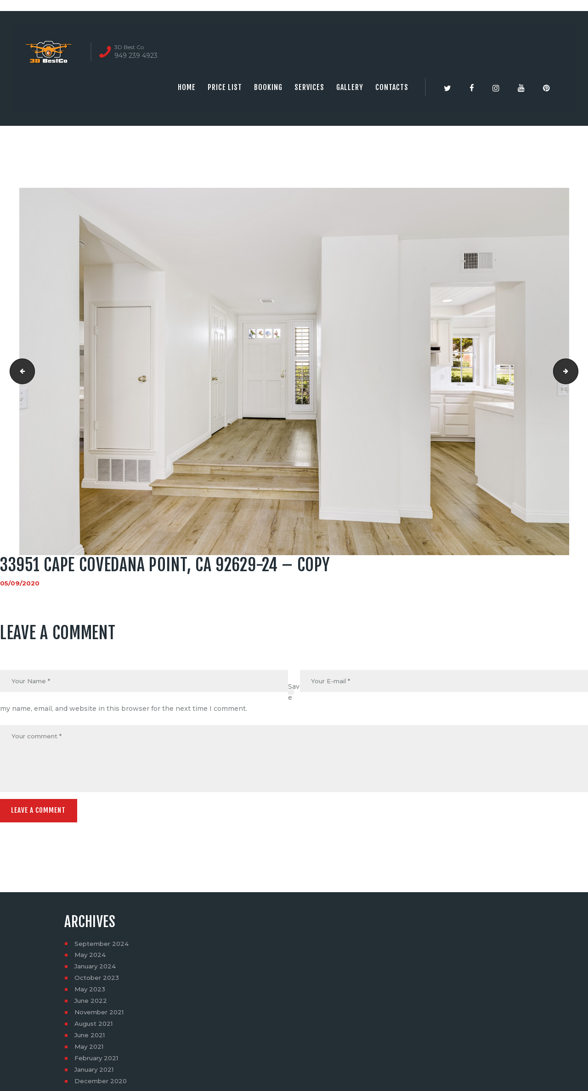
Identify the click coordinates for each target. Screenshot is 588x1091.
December (101, 1084)
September (102, 946)
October (97, 981)
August (94, 1027)
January (96, 969)
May (90, 958)
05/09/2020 (20, 583)
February (98, 1061)
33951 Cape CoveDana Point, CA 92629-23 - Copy (20, 371)
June (91, 1004)
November (100, 1015)
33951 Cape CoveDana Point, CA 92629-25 (574, 371)
